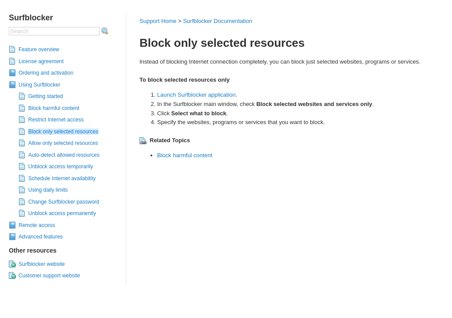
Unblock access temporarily (60, 166)
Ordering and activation (46, 73)
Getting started (45, 96)
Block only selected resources (63, 132)
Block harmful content (53, 108)
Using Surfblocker (39, 85)
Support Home (158, 21)
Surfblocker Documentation (217, 21)
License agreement (41, 61)
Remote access (37, 225)
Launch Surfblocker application (196, 94)
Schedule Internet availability (62, 178)
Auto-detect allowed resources (63, 155)
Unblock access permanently (62, 213)
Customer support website (49, 276)
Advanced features (41, 237)
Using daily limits (48, 190)
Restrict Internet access (55, 120)
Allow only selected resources (63, 143)
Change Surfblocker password (63, 202)
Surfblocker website (42, 264)
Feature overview (39, 49)
